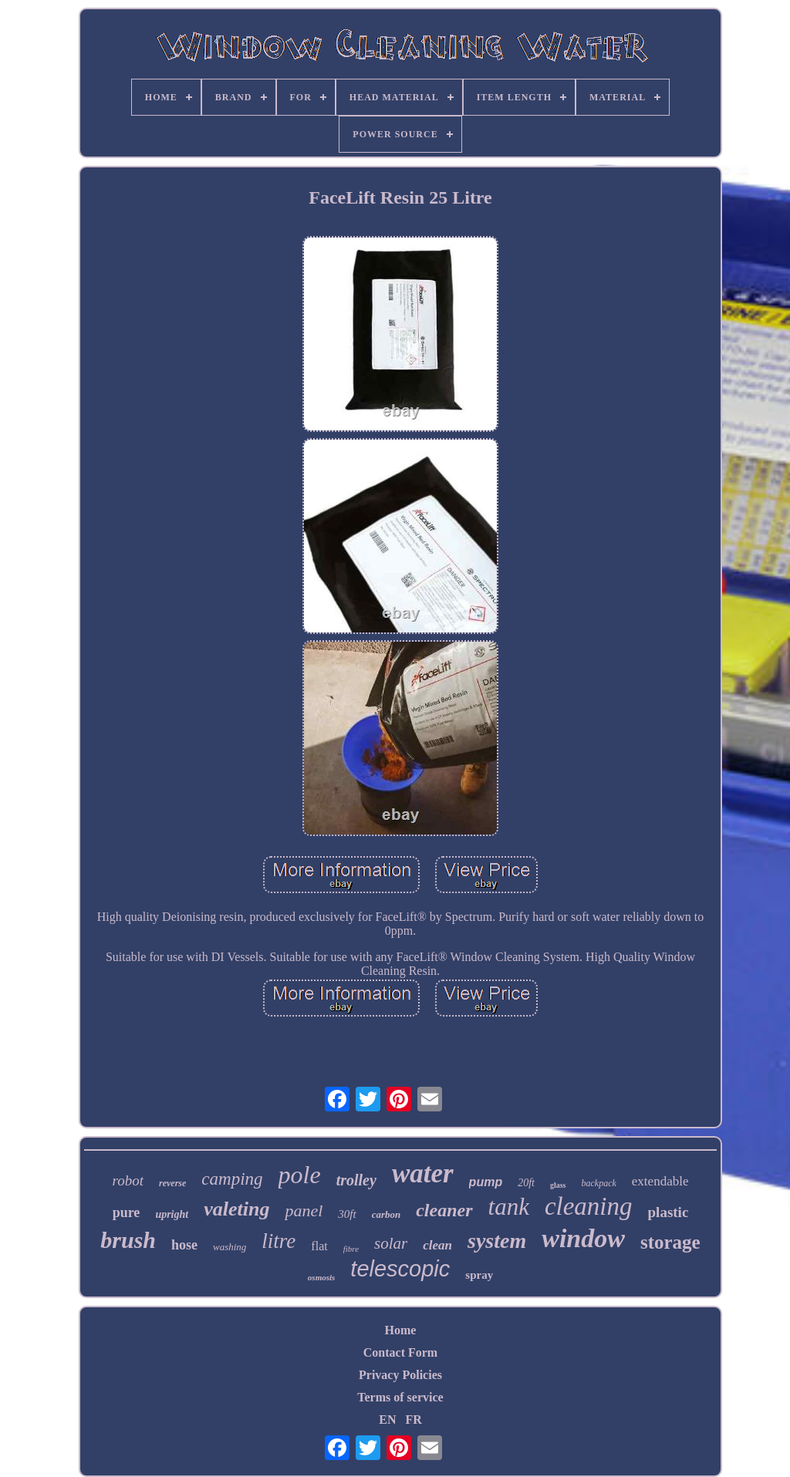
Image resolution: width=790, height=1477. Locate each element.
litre (278, 1241)
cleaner (444, 1210)
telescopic (400, 1268)
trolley (356, 1180)
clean (437, 1245)
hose (184, 1245)
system (497, 1241)
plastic (668, 1212)
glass (558, 1185)
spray (479, 1275)
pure (126, 1212)
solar (390, 1243)
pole (300, 1175)
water (423, 1173)
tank (508, 1206)
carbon (386, 1214)
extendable (660, 1181)
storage (670, 1242)
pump (486, 1182)
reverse (172, 1183)
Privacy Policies (400, 1374)
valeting (236, 1209)
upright (171, 1214)
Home (401, 1330)
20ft (526, 1183)
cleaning (589, 1206)
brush (128, 1240)
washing (229, 1247)
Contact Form (400, 1352)
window (583, 1238)
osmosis (321, 1277)
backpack (599, 1183)
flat (319, 1246)
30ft (347, 1214)
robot (128, 1180)
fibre (351, 1248)
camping (231, 1179)
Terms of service (400, 1397)
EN (387, 1419)
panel (303, 1210)
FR (413, 1419)
